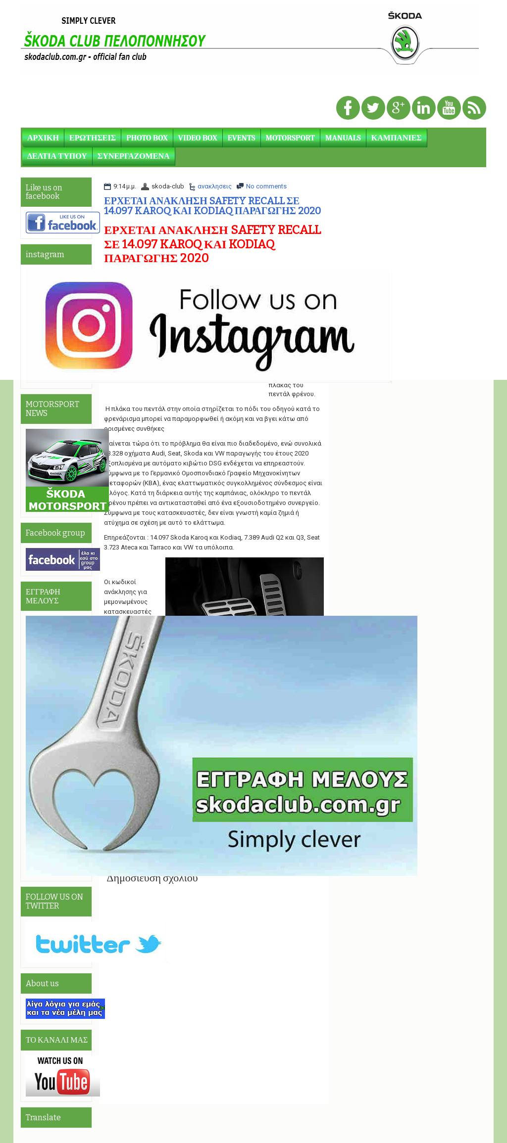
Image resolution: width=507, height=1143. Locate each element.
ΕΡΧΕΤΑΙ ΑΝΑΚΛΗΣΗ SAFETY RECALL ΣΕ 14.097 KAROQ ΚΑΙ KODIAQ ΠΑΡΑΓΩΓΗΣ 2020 (212, 206)
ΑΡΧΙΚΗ (43, 138)
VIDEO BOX (197, 138)
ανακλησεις (215, 186)
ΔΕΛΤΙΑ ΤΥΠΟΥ (57, 156)
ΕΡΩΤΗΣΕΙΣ (92, 138)
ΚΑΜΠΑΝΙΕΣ (396, 138)
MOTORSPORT (290, 138)
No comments (266, 186)
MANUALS (343, 138)
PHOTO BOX (147, 138)
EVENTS (241, 138)
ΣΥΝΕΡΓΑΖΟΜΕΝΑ (134, 156)
